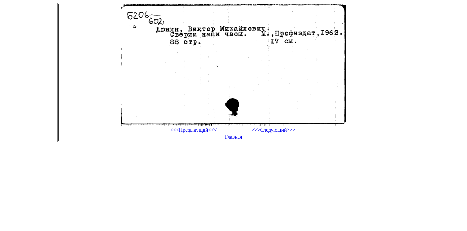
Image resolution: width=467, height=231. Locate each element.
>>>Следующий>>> (273, 130)
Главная (233, 137)
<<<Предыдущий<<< (193, 130)
